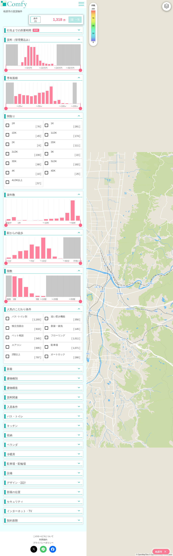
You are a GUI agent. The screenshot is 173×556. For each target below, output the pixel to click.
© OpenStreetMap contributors (160, 554)
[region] (129, 278)
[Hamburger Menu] (81, 4)
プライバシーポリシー (43, 543)
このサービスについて (43, 536)
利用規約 (43, 539)
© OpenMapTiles (142, 554)
